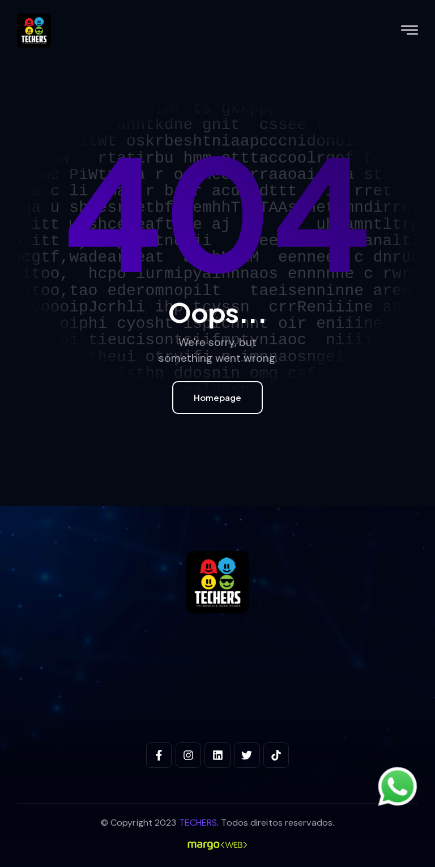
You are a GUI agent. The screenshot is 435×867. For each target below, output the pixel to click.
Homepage (217, 397)
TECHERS (198, 822)
